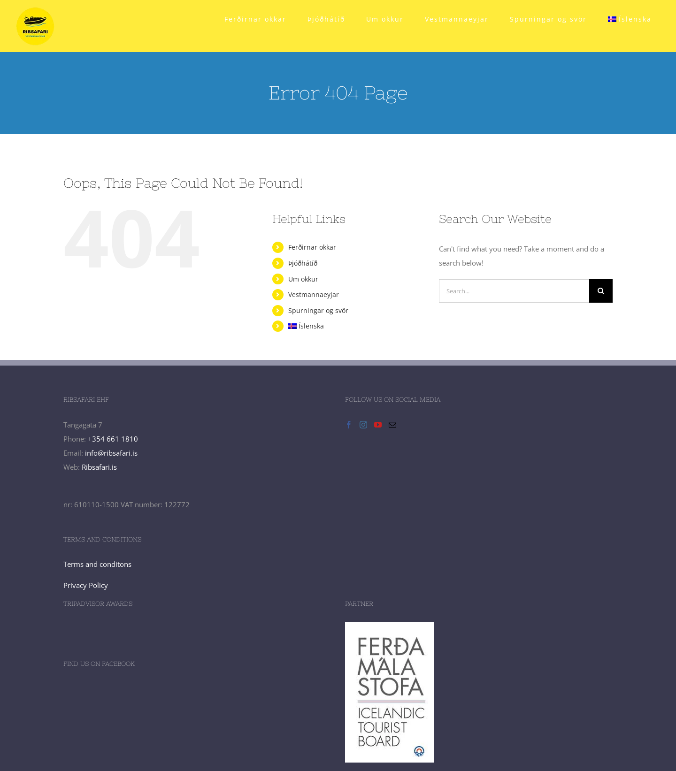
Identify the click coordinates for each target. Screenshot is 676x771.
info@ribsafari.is (111, 453)
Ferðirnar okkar (312, 247)
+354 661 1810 (113, 438)
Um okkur (303, 279)
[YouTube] (378, 424)
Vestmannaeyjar (313, 294)
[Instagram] (363, 424)
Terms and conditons (97, 564)
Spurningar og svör (318, 310)
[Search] (601, 291)
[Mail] (392, 424)
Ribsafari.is (99, 467)
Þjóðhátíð (302, 263)
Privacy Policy (85, 585)
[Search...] (514, 291)
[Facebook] (349, 424)
